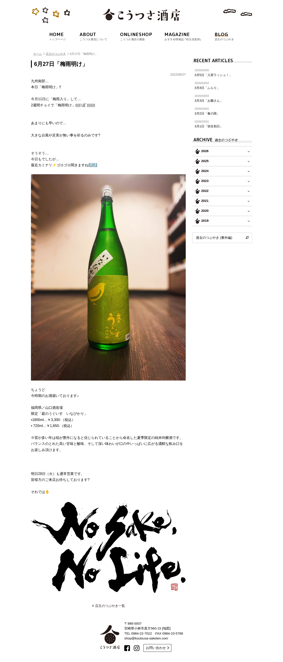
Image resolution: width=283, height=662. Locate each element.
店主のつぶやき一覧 (108, 606)
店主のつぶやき (57, 53)
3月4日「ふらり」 (222, 85)
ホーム (39, 53)
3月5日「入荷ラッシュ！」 (222, 73)
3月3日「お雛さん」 (222, 98)
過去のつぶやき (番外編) (222, 238)
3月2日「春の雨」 (222, 111)
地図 (166, 628)
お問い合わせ (157, 648)
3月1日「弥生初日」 (222, 124)
